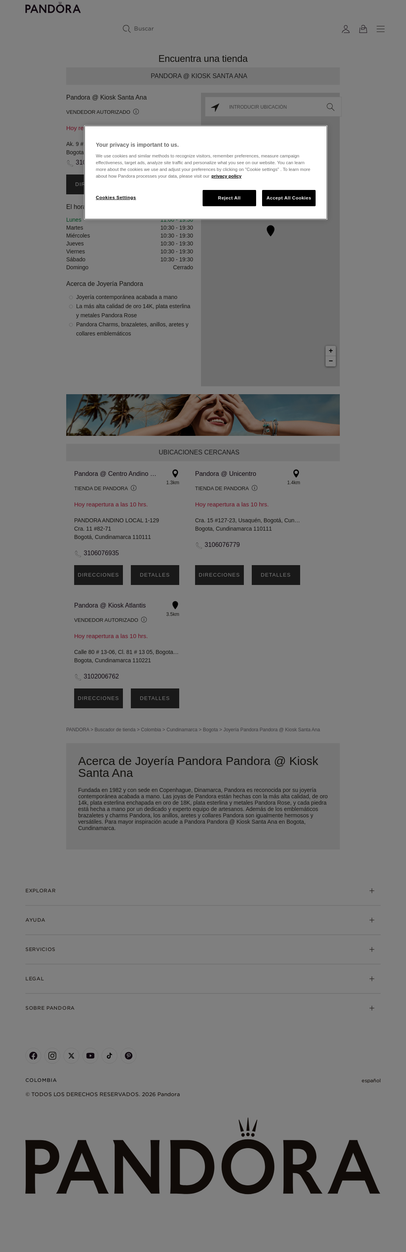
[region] (205, 172)
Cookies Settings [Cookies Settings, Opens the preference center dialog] (116, 197)
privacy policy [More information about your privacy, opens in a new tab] (226, 176)
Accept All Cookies (288, 198)
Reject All (229, 198)
